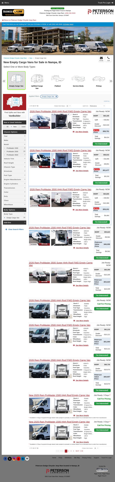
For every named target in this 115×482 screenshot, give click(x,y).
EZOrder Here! (68, 24)
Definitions (68, 458)
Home (54, 458)
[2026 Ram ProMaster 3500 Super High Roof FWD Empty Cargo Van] (63, 264)
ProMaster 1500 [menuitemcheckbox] (12, 148)
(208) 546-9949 (70, 13)
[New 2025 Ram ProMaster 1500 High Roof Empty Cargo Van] (59, 395)
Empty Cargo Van (48, 96)
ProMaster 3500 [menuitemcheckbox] (12, 155)
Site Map (77, 458)
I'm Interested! (101, 144)
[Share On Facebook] (5, 459)
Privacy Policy (86, 458)
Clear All (107, 101)
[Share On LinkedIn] (23, 459)
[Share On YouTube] (18, 459)
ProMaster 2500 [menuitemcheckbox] (12, 151)
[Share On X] (10, 459)
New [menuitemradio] (15, 127)
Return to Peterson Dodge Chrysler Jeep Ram (19, 20)
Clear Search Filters (14, 229)
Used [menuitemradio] (23, 127)
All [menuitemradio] (7, 127)
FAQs (60, 458)
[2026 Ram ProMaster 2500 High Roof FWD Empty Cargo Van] (59, 300)
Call (108, 59)
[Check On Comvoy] (27, 459)
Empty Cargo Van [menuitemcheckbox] (12, 218)
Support (96, 458)
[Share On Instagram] (14, 459)
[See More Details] (80, 132)
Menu (5, 3)
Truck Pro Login (106, 458)
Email (101, 59)
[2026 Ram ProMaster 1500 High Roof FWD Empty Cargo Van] (60, 150)
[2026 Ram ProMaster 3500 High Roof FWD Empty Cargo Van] (60, 111)
